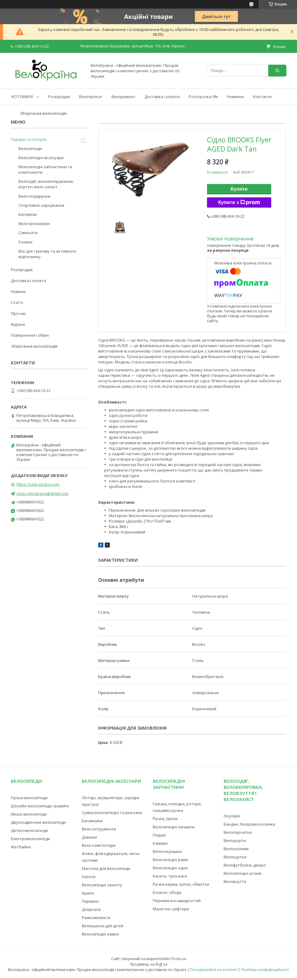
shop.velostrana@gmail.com (42, 493)
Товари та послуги (28, 139)
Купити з (239, 202)
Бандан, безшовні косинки (249, 824)
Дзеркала (91, 909)
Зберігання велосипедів (43, 113)
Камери (160, 843)
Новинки (235, 96)
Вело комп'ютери (98, 845)
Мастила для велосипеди (106, 868)
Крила (88, 893)
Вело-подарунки (34, 196)
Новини (18, 291)
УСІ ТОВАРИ (22, 96)
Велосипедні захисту (102, 885)
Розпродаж (59, 96)
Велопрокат (90, 96)
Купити (239, 189)
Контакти (262, 96)
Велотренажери (34, 223)
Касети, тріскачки (170, 876)
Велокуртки (235, 857)
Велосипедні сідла (170, 868)
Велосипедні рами (170, 859)
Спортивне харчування (41, 205)
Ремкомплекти (96, 917)
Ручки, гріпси (165, 818)
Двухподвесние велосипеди (38, 822)
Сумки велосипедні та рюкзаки (112, 812)
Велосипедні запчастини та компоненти (45, 169)
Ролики (25, 242)
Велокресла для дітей (102, 926)
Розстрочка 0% (203, 96)
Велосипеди (30, 148)
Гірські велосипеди (29, 797)
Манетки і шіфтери (171, 909)
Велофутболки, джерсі (245, 865)
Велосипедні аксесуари (41, 157)
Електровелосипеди (30, 838)
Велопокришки (167, 851)
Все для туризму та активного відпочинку (47, 253)
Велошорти (235, 840)
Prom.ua (179, 958)
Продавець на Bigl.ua (148, 964)
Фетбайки (21, 847)
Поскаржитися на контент (213, 969)
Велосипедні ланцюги (174, 827)
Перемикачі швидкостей (177, 900)
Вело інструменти (99, 829)
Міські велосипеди (29, 814)
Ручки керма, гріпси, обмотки (181, 884)
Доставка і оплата (162, 96)
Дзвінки (89, 837)
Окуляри (232, 816)
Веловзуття (235, 881)
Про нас (18, 313)
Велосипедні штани (243, 873)
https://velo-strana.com (37, 484)
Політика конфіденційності (265, 969)
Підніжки (90, 901)
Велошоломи (236, 848)
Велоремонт (123, 96)
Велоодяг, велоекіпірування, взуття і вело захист (46, 184)
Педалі (159, 835)
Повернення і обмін (30, 335)
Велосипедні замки (100, 934)
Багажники (92, 820)
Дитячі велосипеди (29, 830)
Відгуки (18, 324)
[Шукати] (277, 71)
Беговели (27, 214)
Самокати (28, 232)
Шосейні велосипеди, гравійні (40, 806)
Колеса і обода (167, 892)
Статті (17, 302)
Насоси (88, 876)
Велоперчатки (238, 832)
